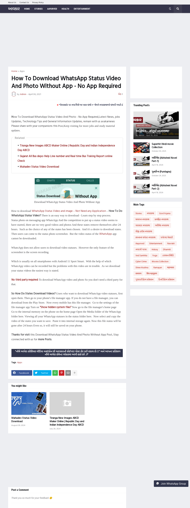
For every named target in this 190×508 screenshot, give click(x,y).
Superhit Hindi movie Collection (163, 145)
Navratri (171, 243)
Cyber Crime (141, 261)
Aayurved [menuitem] (52, 8)
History (155, 249)
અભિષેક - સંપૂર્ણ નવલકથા (152, 131)
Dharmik (167, 249)
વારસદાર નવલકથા (143, 225)
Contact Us (24, 2)
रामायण (138, 273)
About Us (12, 2)
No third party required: (24, 279)
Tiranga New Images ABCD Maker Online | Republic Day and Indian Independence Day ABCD (67, 421)
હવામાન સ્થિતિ (168, 255)
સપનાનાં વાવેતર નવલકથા (145, 237)
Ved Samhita (141, 255)
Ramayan (158, 267)
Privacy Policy (38, 2)
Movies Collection (160, 261)
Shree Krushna (142, 267)
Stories (139, 213)
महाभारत (170, 267)
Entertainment (155, 243)
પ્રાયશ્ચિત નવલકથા (161, 219)
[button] (170, 9)
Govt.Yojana (164, 213)
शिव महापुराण (152, 273)
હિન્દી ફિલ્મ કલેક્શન (166, 279)
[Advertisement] (95, 40)
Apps (22, 71)
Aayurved (140, 243)
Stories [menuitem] (38, 8)
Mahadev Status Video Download (39, 167)
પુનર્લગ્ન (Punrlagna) (161, 171)
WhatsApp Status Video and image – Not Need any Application (69, 211)
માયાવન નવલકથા (142, 219)
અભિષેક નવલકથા (162, 225)
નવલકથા (150, 213)
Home (14, 71)
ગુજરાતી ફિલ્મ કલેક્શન (144, 279)
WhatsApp (105, 234)
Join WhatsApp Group (171, 483)
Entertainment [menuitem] (82, 8)
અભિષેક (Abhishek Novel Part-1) (164, 159)
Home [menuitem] (27, 8)
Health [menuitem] (65, 8)
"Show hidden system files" (55, 307)
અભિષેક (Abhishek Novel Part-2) (164, 187)
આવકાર (14, 9)
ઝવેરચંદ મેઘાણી (167, 237)
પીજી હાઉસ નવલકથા (144, 231)
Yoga (154, 255)
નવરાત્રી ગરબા (141, 249)
